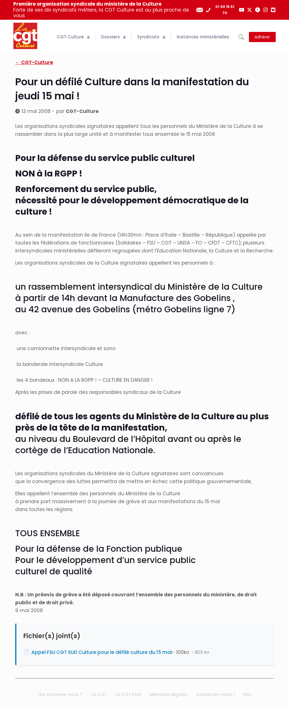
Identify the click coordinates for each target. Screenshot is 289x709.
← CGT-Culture (34, 62)
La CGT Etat (128, 694)
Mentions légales (168, 694)
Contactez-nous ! (215, 694)
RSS (247, 694)
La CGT (99, 694)
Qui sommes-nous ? (60, 694)
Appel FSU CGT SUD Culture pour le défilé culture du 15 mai (101, 652)
